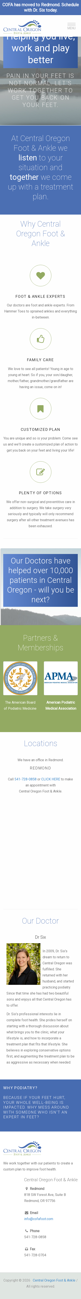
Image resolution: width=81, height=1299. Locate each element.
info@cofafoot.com (38, 1219)
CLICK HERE (50, 779)
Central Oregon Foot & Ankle (54, 1280)
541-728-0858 (25, 779)
